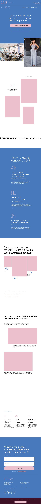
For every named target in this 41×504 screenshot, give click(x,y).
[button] (37, 3)
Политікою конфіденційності (22, 471)
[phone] (19, 464)
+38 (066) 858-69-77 (37, 2)
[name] (19, 459)
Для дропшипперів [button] (20, 29)
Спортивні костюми (25, 7)
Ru (1, 7)
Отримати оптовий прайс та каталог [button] (20, 25)
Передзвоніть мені (19, 468)
